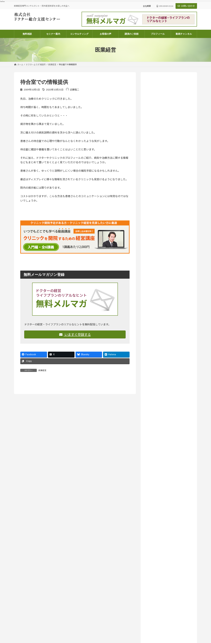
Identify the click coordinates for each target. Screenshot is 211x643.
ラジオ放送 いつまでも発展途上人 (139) (169, 387)
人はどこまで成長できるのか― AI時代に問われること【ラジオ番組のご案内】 (168, 223)
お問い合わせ (186, 5)
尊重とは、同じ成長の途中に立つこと (168, 240)
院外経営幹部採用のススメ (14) (167, 380)
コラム (167, 236)
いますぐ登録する (75, 334)
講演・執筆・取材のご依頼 (90, 640)
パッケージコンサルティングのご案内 (95, 605)
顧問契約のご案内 (86, 617)
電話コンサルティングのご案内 (92, 611)
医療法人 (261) (158, 360)
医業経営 (42, 370)
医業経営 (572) (158, 353)
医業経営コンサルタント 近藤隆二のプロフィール (101, 628)
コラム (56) (156, 337)
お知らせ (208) (155, 316)
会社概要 (147, 6)
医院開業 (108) (158, 367)
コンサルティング (86, 599)
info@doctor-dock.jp (23, 614)
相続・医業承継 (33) (161, 373)
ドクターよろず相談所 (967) (162, 330)
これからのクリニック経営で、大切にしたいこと (161, 638)
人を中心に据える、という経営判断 (167, 274)
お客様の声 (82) (156, 310)
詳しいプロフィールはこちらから (163, 154)
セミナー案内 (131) (158, 323)
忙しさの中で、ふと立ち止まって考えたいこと (160, 604)
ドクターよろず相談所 (173, 195)
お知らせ (168, 174)
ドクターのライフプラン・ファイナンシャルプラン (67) (170, 345)
